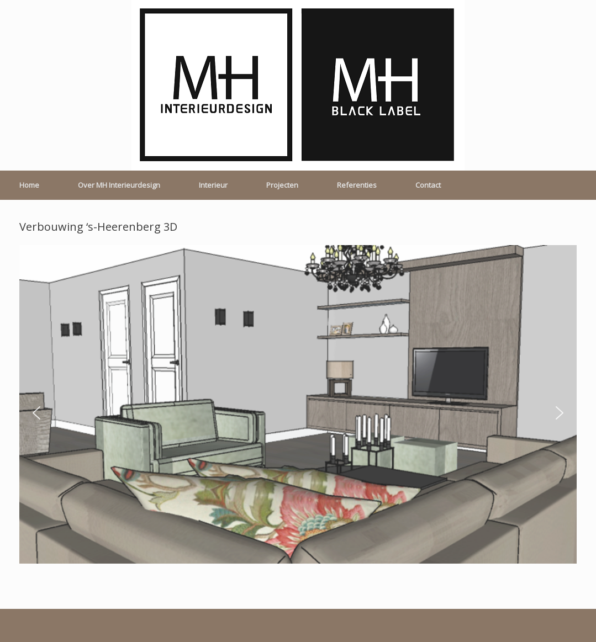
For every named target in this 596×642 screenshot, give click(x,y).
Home (29, 185)
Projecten (282, 185)
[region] (298, 413)
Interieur (213, 185)
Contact (428, 185)
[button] (36, 413)
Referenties (357, 185)
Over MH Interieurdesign (119, 185)
